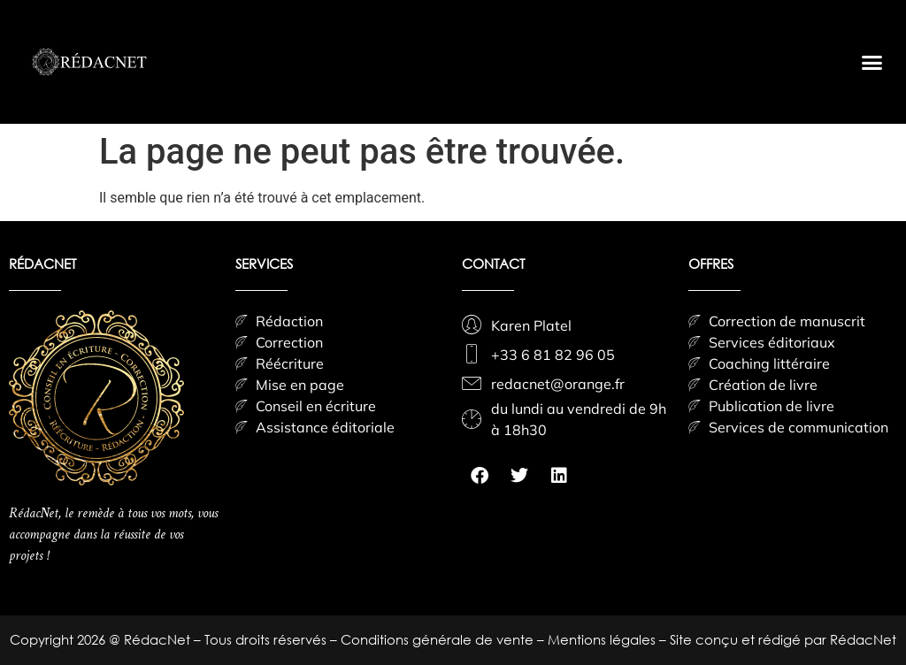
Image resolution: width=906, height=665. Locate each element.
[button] (871, 62)
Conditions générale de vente (439, 639)
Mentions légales (603, 639)
